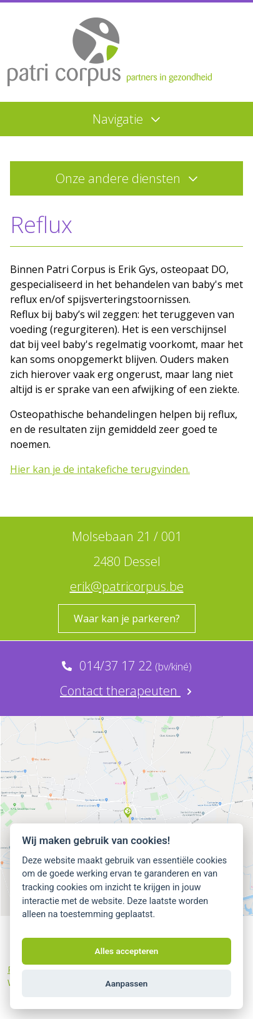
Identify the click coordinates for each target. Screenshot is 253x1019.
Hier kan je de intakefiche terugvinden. (100, 469)
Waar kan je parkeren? (127, 618)
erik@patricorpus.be (127, 586)
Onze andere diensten (127, 178)
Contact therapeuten (126, 690)
